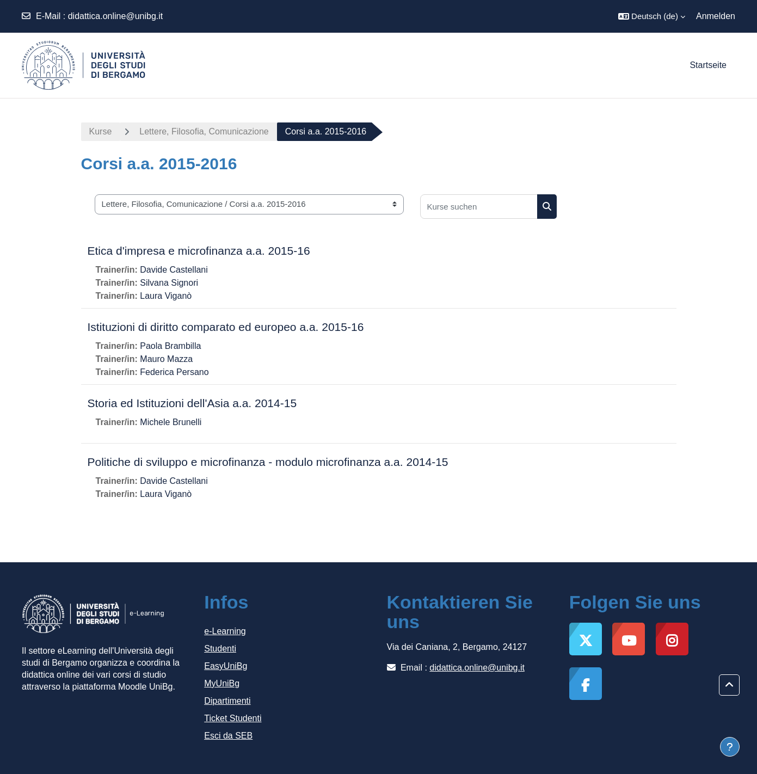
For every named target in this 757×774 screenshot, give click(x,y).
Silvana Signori (169, 282)
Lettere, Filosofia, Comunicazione (203, 131)
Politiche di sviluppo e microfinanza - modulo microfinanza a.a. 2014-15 (268, 462)
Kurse (100, 131)
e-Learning (225, 631)
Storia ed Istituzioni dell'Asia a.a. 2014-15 (192, 403)
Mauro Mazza (166, 359)
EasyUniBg (225, 666)
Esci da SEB (228, 735)
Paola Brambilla (170, 346)
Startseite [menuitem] (708, 65)
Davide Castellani (174, 269)
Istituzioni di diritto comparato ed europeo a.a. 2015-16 (226, 327)
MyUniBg (221, 683)
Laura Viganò (166, 295)
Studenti (220, 648)
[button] (652, 16)
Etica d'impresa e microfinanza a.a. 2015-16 (199, 250)
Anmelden (715, 16)
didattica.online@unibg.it (115, 16)
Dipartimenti (227, 700)
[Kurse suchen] (479, 206)
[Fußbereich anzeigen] (730, 747)
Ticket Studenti (232, 718)
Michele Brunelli (170, 422)
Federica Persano (174, 372)
